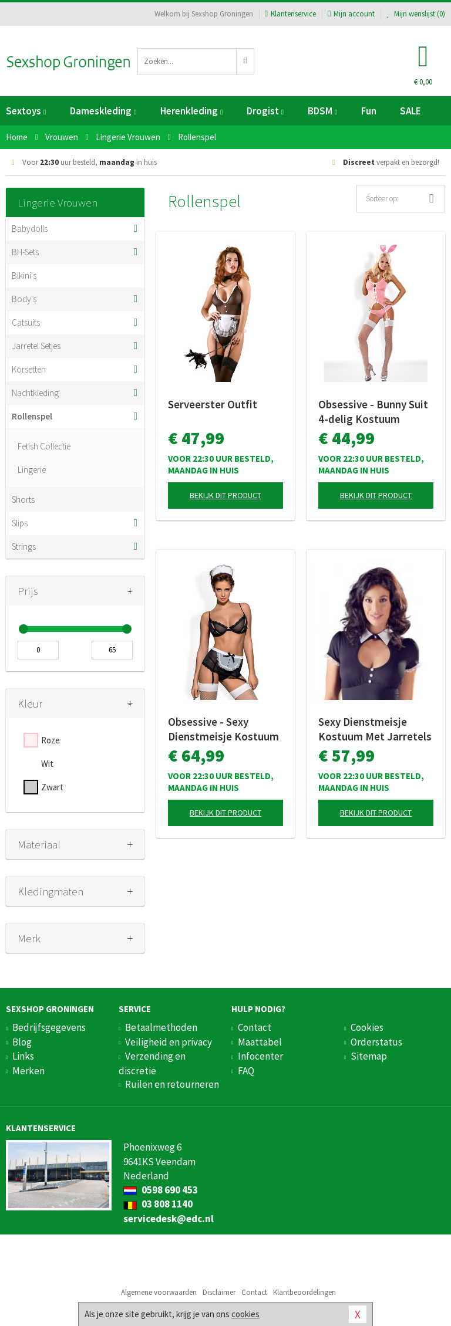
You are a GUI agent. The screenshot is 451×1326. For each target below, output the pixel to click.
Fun (368, 110)
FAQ (246, 1070)
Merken (28, 1070)
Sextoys (26, 110)
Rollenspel (32, 416)
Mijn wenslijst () (415, 14)
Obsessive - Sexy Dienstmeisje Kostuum (223, 729)
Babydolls (30, 228)
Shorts (23, 499)
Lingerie (32, 469)
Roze (50, 740)
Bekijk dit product (225, 495)
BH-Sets (25, 252)
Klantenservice (290, 14)
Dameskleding (103, 110)
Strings (24, 546)
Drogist (265, 110)
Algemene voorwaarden (159, 1292)
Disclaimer (219, 1292)
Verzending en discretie (152, 1063)
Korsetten (29, 369)
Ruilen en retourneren (172, 1084)
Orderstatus (376, 1042)
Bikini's (24, 275)
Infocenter (260, 1056)
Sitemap (369, 1056)
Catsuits (26, 322)
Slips (20, 523)
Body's (24, 299)
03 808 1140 (158, 1204)
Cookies (367, 1027)
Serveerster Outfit (212, 404)
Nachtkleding (35, 392)
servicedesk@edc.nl (168, 1218)
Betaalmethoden (161, 1027)
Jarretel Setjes (36, 345)
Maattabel (260, 1042)
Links (23, 1056)
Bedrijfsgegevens (49, 1027)
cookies (245, 1314)
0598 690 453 (160, 1189)
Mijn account (351, 14)
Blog (22, 1042)
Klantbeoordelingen (304, 1292)
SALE (410, 110)
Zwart (52, 787)
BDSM (322, 110)
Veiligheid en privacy (168, 1042)
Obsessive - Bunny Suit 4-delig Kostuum (373, 411)
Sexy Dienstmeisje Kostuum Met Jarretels (375, 729)
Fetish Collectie (44, 446)
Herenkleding (191, 110)
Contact (254, 1027)
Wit (47, 763)
